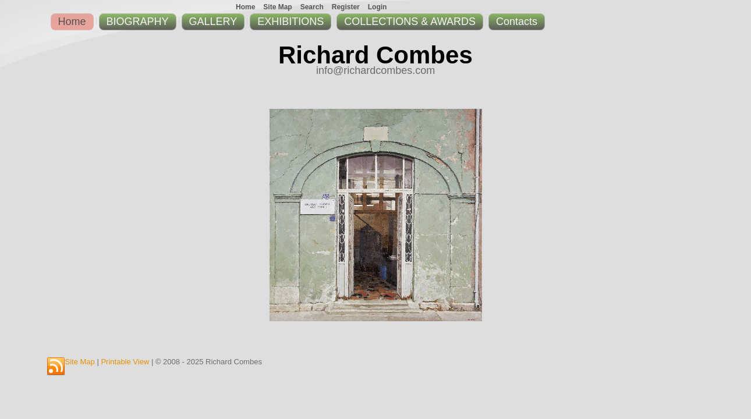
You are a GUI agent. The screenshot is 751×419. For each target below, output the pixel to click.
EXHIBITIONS (290, 21)
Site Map (80, 361)
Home (72, 21)
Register (346, 7)
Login (377, 7)
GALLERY (213, 21)
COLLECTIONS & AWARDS (410, 21)
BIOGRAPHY (138, 21)
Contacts (516, 21)
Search (312, 7)
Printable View (125, 361)
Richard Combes (375, 55)
